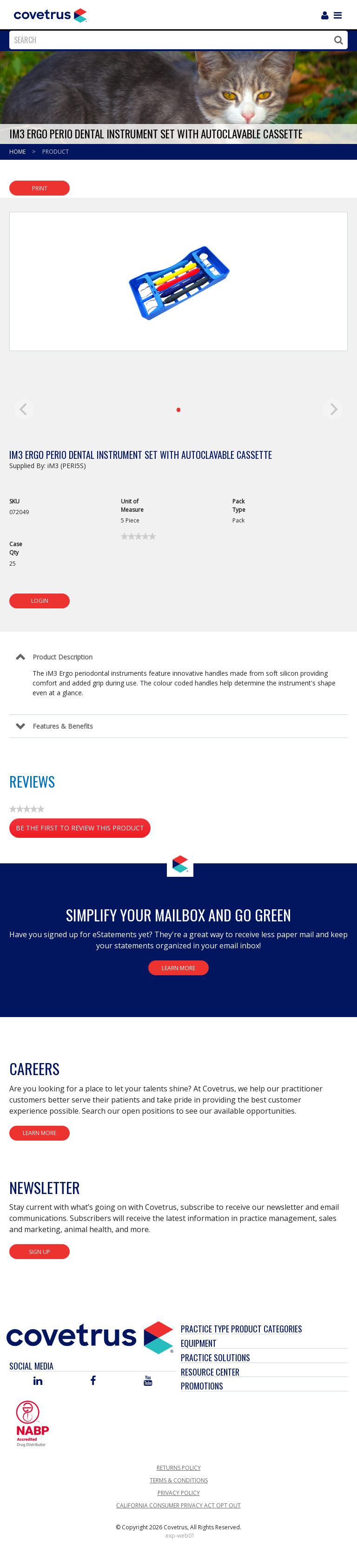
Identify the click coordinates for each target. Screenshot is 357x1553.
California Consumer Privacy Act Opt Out (178, 1505)
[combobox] (176, 40)
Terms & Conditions (179, 1480)
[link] (138, 536)
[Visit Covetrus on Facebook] (93, 1381)
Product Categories (266, 1329)
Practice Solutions (215, 1357)
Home (18, 152)
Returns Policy (179, 1468)
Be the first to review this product (83, 830)
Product (55, 152)
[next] (333, 409)
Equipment (199, 1343)
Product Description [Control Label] (63, 657)
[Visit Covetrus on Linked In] (37, 1381)
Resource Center (210, 1372)
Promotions (202, 1386)
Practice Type (205, 1329)
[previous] (24, 409)
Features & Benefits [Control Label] (63, 726)
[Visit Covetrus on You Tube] (148, 1381)
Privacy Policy (179, 1493)
